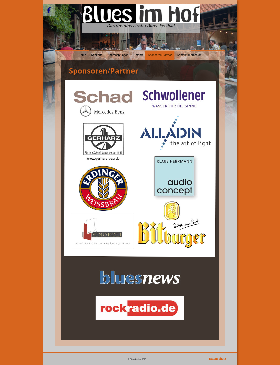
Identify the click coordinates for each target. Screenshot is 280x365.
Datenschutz (217, 358)
